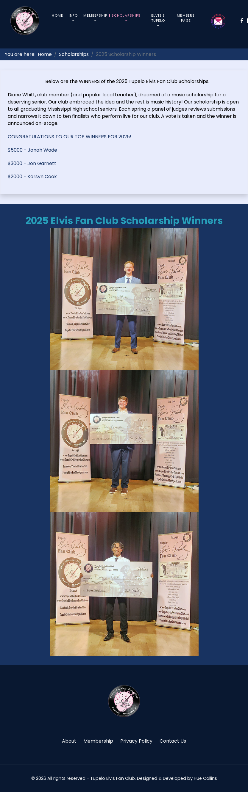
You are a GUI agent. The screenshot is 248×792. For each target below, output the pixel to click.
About (69, 741)
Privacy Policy (136, 741)
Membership (98, 741)
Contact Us (173, 741)
